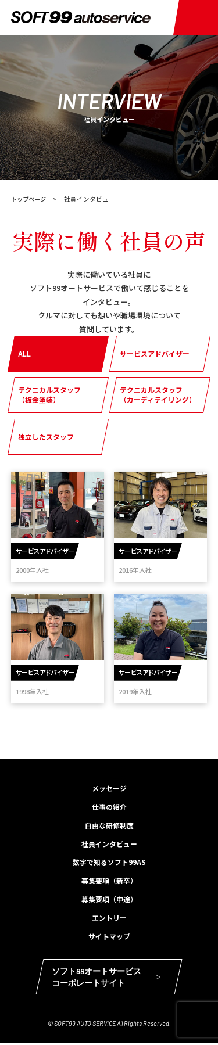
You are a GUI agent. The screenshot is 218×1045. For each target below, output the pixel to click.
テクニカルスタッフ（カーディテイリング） (158, 395)
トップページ (30, 199)
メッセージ (109, 788)
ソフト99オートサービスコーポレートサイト (106, 978)
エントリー (109, 918)
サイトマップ (109, 936)
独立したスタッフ (46, 436)
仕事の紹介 (109, 806)
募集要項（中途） (109, 899)
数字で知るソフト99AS (109, 862)
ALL (24, 353)
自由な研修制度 (109, 825)
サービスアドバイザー (155, 353)
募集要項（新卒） (109, 881)
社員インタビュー (109, 844)
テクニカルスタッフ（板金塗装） (49, 395)
